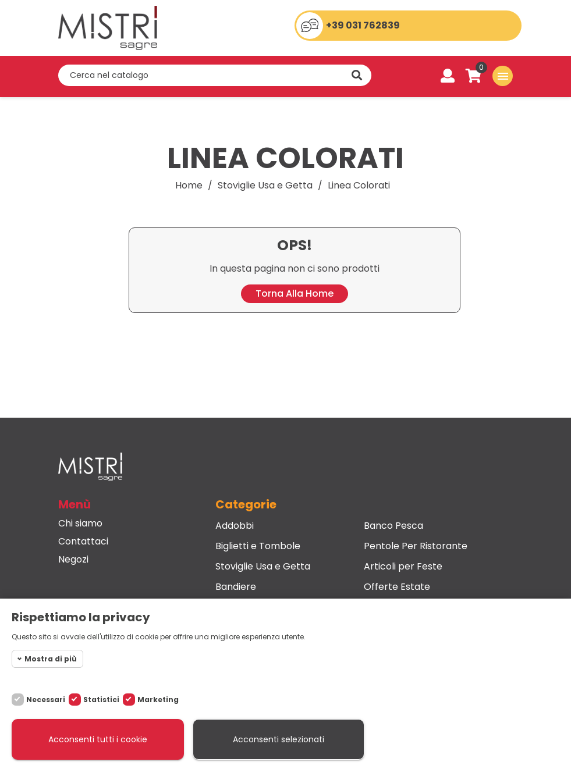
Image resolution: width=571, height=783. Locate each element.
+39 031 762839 (363, 25)
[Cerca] (214, 75)
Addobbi (234, 526)
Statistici (101, 699)
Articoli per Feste (403, 566)
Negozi (73, 559)
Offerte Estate (397, 587)
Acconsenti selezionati (278, 739)
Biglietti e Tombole (257, 546)
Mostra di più (50, 659)
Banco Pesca (393, 526)
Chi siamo (80, 523)
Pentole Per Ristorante (415, 546)
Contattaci (83, 541)
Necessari (45, 699)
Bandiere (235, 587)
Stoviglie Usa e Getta (262, 566)
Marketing (158, 699)
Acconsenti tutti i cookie (97, 739)
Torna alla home (295, 293)
